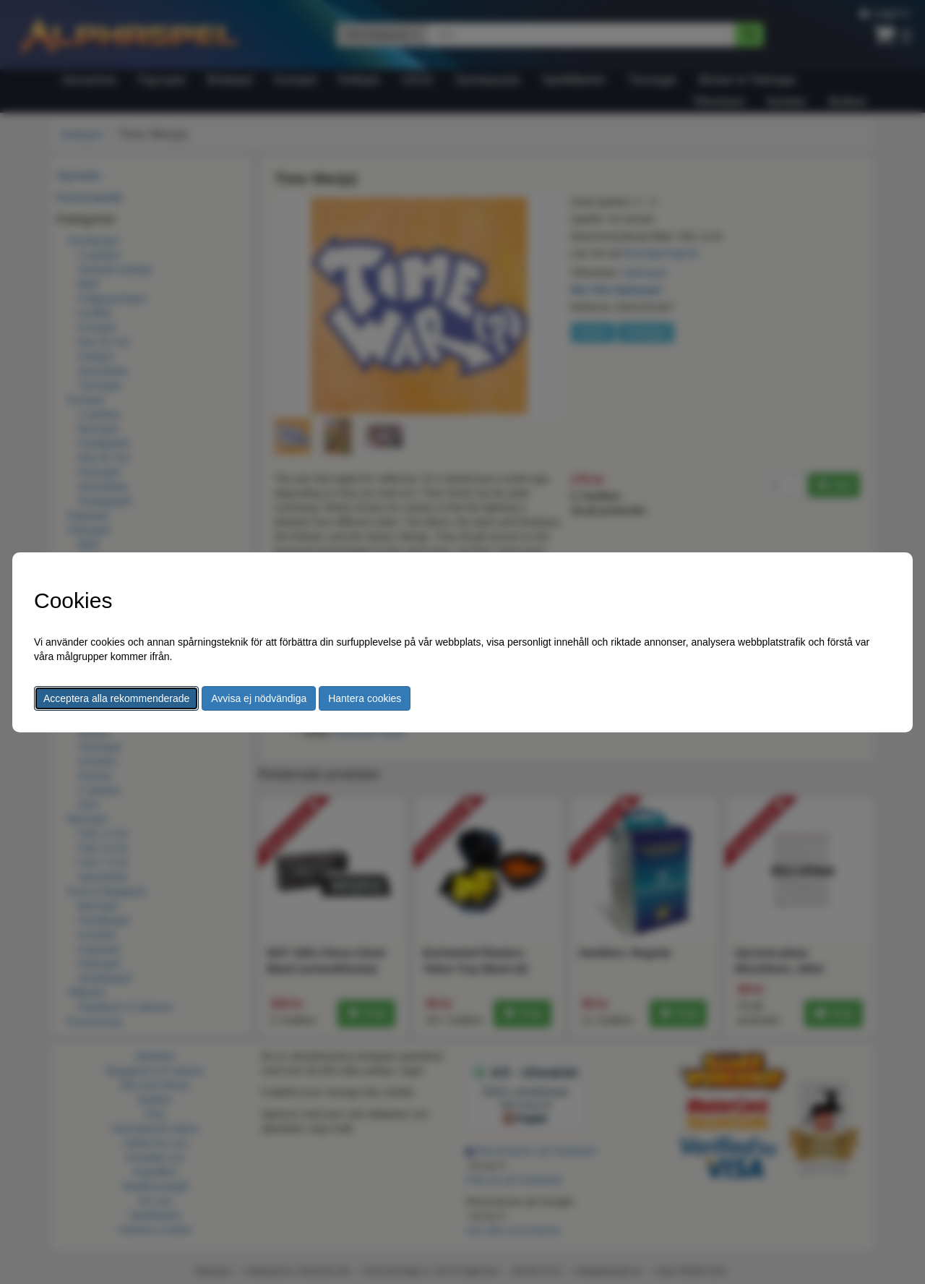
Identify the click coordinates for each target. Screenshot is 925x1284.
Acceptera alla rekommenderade (116, 698)
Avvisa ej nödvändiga (258, 698)
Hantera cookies (364, 698)
